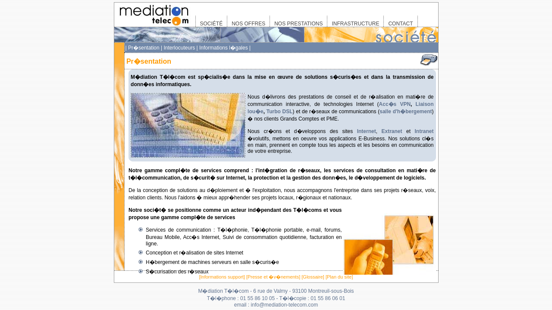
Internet (366, 131)
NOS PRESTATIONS (298, 24)
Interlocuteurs (179, 48)
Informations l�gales (223, 48)
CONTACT (400, 24)
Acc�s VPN (395, 104)
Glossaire (313, 276)
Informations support (222, 276)
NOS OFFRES (248, 24)
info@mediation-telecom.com (284, 305)
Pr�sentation (144, 48)
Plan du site (339, 276)
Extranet (391, 131)
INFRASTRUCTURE (355, 24)
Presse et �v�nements (273, 276)
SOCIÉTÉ (211, 24)
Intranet (423, 131)
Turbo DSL (280, 111)
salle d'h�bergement (406, 111)
